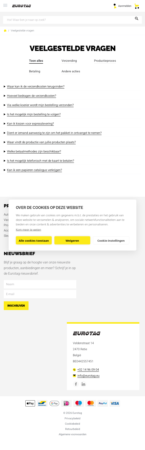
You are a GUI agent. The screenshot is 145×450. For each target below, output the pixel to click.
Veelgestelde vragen (22, 31)
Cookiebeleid (72, 424)
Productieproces (105, 61)
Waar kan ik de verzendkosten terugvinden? (35, 86)
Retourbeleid (72, 429)
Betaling (34, 71)
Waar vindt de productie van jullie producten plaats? (41, 142)
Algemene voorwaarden (72, 434)
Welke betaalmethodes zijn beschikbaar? (34, 151)
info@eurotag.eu (86, 375)
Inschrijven (16, 305)
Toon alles (36, 61)
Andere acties (71, 71)
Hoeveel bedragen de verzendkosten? (31, 96)
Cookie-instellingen (111, 240)
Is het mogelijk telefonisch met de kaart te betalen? (40, 161)
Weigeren (72, 240)
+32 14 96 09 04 (86, 369)
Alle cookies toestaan (34, 240)
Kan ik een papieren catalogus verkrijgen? (34, 170)
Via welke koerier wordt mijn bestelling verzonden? (40, 105)
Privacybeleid (72, 418)
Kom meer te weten (28, 229)
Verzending (69, 61)
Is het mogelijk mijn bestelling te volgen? (34, 114)
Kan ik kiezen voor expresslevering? (30, 123)
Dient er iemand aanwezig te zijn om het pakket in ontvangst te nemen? (54, 133)
